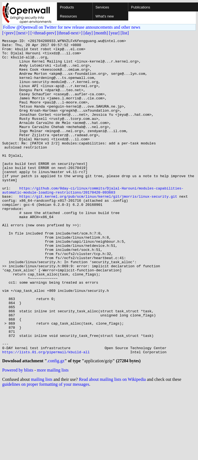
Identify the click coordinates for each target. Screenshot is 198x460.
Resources (68, 16)
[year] (114, 33)
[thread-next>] (70, 33)
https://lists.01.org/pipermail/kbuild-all (46, 414)
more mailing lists (53, 434)
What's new (104, 16)
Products (67, 7)
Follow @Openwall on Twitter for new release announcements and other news (71, 27)
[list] (125, 33)
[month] (101, 33)
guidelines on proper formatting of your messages (45, 448)
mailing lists (42, 443)
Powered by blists (17, 434)
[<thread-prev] (43, 33)
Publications (140, 7)
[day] (88, 33)
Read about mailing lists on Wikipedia (112, 443)
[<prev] (8, 33)
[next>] (22, 33)
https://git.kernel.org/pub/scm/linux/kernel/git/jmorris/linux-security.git (98, 228)
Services (102, 7)
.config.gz (56, 424)
